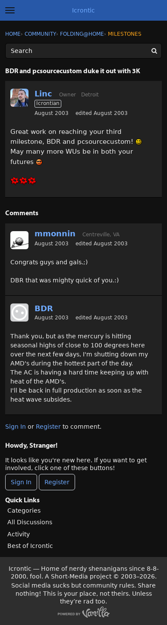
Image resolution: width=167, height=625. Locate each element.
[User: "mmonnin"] (19, 240)
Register (48, 426)
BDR (44, 308)
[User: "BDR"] (19, 312)
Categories (24, 510)
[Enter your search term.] (83, 51)
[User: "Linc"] (19, 98)
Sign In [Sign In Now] (21, 482)
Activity (18, 534)
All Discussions (29, 522)
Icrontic (83, 10)
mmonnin (55, 233)
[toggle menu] (10, 10)
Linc (43, 93)
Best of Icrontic (30, 545)
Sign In (15, 426)
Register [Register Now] (56, 482)
